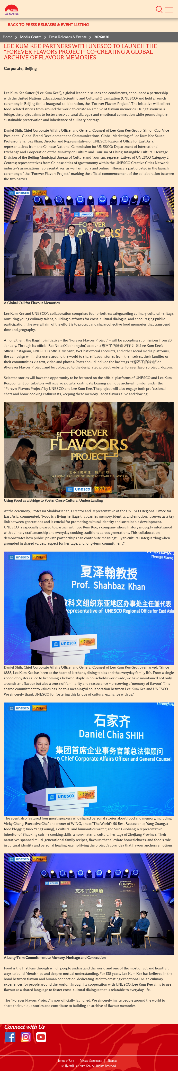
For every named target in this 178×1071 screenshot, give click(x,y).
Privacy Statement (91, 1060)
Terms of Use (66, 1060)
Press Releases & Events (67, 37)
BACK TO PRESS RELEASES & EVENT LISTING (48, 25)
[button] (159, 9)
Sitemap (112, 1060)
